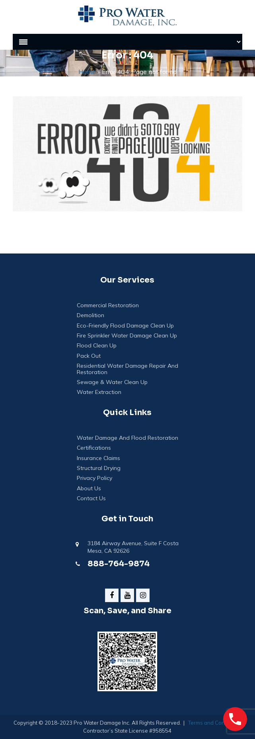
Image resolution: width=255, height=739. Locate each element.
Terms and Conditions (214, 723)
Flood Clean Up (97, 346)
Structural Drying (99, 468)
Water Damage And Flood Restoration (127, 438)
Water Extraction (99, 392)
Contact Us (91, 498)
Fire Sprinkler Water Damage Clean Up (127, 336)
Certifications (94, 448)
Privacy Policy (94, 478)
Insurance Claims (98, 458)
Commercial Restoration (108, 305)
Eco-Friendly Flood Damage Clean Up (125, 326)
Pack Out (89, 356)
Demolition (90, 315)
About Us (89, 488)
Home (87, 72)
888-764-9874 (119, 564)
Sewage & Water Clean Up (112, 382)
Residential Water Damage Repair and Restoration (127, 369)
